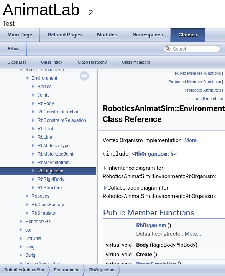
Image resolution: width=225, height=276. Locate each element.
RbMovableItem (54, 162)
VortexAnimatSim (43, 263)
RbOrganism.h (154, 154)
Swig (30, 255)
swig (29, 247)
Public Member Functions (198, 73)
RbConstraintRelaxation (62, 120)
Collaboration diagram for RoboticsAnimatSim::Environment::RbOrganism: (159, 192)
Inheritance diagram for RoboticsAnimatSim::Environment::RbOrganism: (159, 172)
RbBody (46, 103)
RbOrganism (50, 171)
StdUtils (33, 238)
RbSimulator (44, 213)
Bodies (45, 86)
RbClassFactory (47, 204)
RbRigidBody (51, 179)
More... (192, 140)
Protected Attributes (202, 90)
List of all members (205, 98)
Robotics (40, 196)
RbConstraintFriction (58, 112)
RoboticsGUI (38, 221)
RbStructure (50, 188)
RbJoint (45, 128)
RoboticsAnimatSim (45, 69)
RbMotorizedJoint (55, 154)
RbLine (45, 137)
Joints (43, 95)
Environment (44, 78)
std (28, 230)
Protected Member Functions (194, 81)
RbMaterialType (54, 145)
